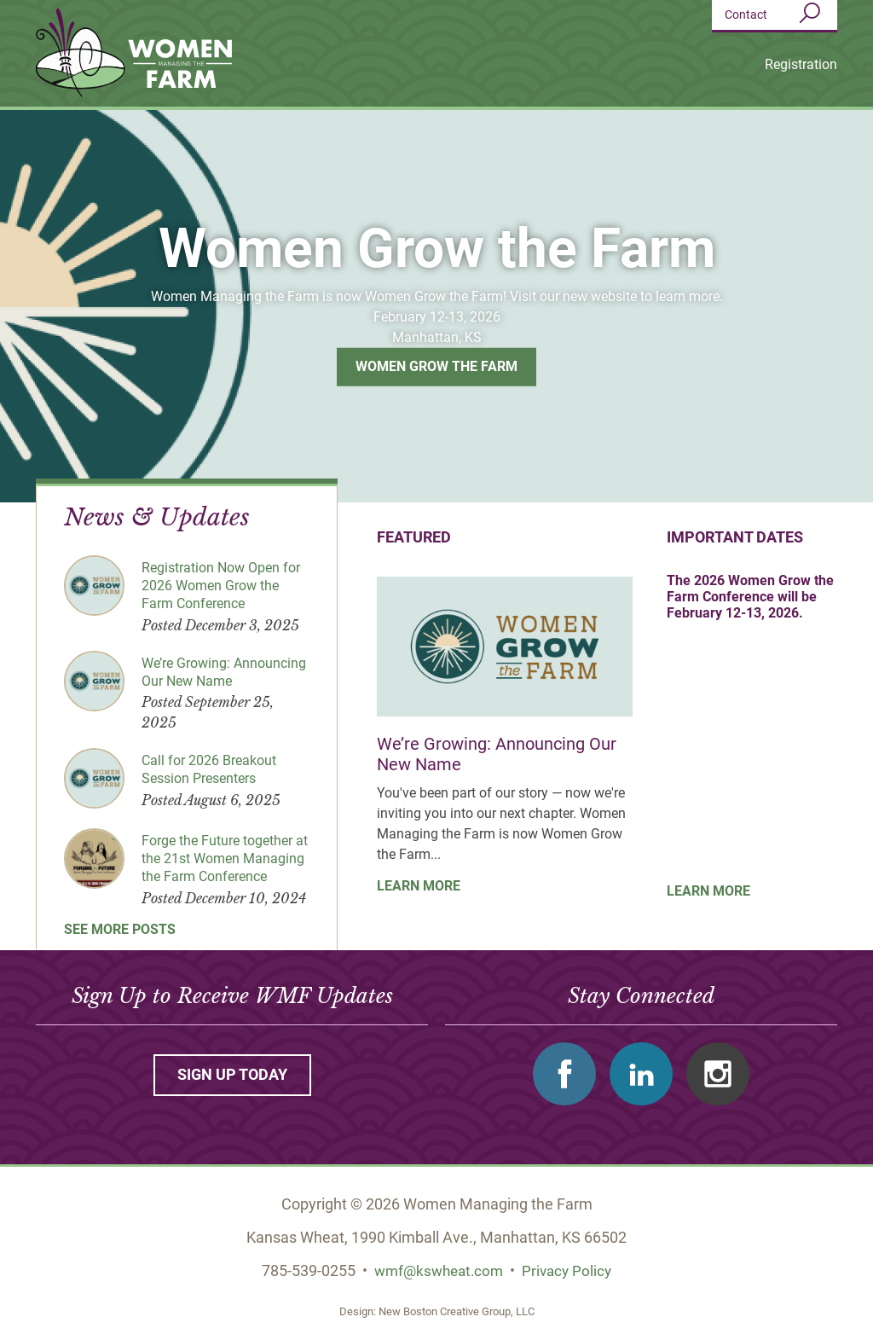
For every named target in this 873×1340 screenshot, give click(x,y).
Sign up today (232, 1074)
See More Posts (120, 928)
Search (809, 13)
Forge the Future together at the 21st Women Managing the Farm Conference (225, 858)
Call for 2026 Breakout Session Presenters (209, 769)
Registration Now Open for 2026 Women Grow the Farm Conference (221, 586)
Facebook (564, 1073)
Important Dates (735, 537)
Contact (746, 14)
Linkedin (641, 1073)
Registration (801, 64)
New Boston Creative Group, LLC (457, 1310)
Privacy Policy (570, 1270)
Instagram (717, 1073)
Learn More (418, 886)
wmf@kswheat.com (437, 1270)
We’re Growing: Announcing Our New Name (224, 672)
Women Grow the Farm (436, 365)
